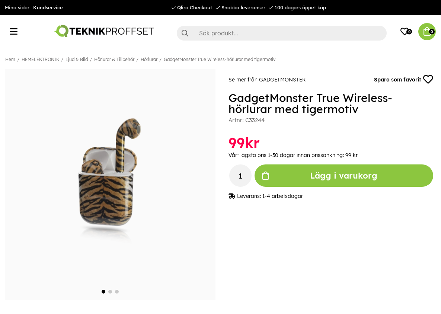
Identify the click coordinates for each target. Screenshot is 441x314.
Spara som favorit (403, 79)
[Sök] (282, 33)
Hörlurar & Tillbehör (114, 59)
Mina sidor (17, 7)
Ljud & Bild (76, 59)
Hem (10, 59)
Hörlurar (149, 59)
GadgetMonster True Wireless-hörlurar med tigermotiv (219, 59)
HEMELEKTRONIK (40, 59)
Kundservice (48, 7)
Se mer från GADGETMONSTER (267, 79)
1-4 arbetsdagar (282, 196)
